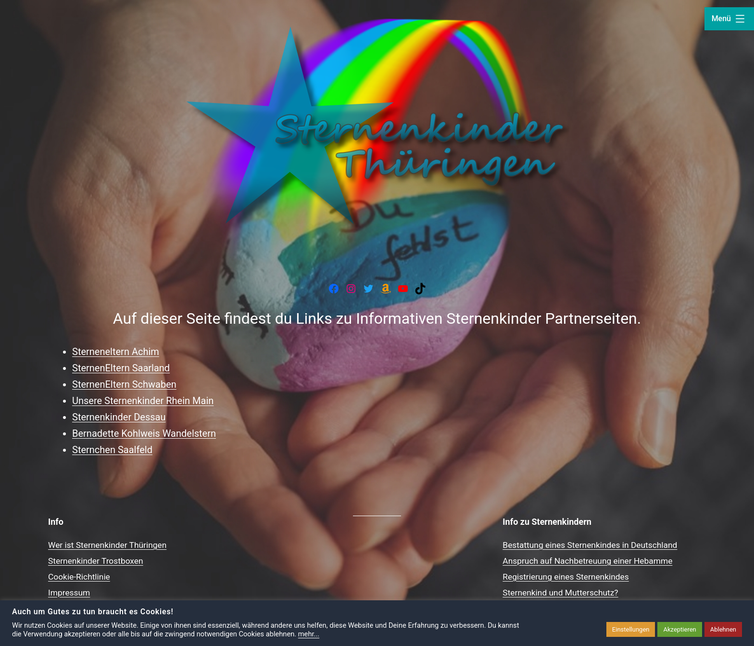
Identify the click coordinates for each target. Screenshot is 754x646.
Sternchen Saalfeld (112, 450)
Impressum (69, 592)
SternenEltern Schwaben (124, 384)
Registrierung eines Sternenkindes (565, 577)
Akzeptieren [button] (679, 629)
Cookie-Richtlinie (79, 577)
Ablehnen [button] (723, 629)
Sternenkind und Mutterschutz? (560, 592)
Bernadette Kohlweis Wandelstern (144, 433)
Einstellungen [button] (631, 629)
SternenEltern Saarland (121, 368)
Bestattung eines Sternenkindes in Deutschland (590, 545)
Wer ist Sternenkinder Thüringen (107, 545)
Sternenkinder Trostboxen (95, 561)
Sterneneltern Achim (115, 351)
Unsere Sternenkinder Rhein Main (143, 400)
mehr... (308, 634)
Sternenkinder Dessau (118, 417)
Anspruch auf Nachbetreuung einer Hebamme (587, 561)
